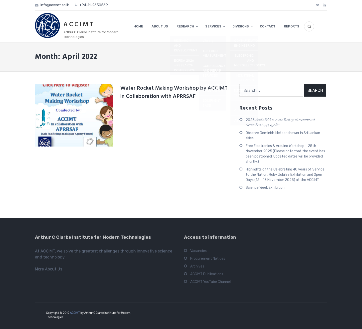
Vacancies (198, 252)
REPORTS (291, 26)
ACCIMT (79, 313)
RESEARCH (185, 26)
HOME (138, 26)
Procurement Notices (207, 260)
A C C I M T (78, 25)
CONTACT (267, 26)
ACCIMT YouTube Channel (210, 283)
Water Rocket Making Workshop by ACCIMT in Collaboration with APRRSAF (173, 92)
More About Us (48, 270)
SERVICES (213, 26)
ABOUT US (160, 26)
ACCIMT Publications (206, 275)
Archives (197, 268)
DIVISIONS (240, 26)
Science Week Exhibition (265, 187)
